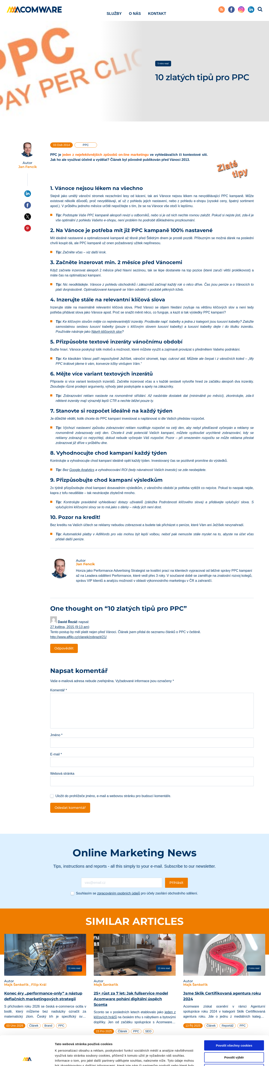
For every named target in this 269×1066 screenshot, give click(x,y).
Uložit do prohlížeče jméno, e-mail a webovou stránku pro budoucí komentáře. (113, 796)
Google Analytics (81, 470)
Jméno (56, 735)
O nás (135, 10)
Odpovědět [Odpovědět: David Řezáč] (64, 648)
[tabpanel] (45, 983)
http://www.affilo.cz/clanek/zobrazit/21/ (78, 637)
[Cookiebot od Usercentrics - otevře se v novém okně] (27, 1058)
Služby (114, 10)
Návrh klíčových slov (106, 331)
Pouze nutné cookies (234, 1039)
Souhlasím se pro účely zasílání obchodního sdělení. (137, 893)
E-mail (56, 754)
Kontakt (157, 10)
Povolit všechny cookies (234, 1015)
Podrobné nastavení (224, 1058)
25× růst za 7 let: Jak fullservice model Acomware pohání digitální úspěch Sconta (131, 999)
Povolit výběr (234, 1027)
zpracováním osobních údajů (118, 893)
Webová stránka (62, 773)
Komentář (58, 690)
